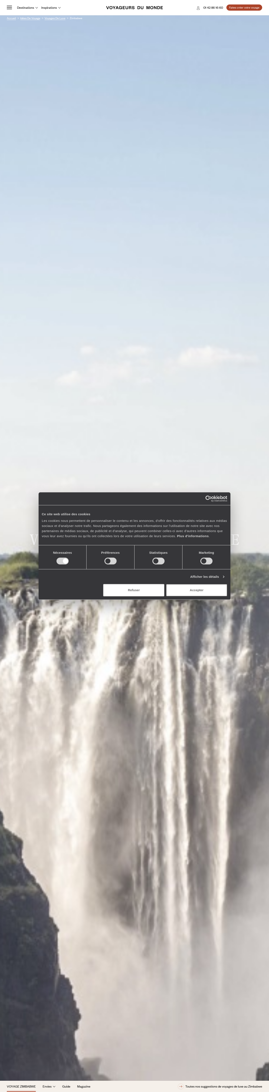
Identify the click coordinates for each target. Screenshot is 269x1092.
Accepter (196, 590)
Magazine (83, 1086)
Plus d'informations (193, 536)
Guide (66, 1086)
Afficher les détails (204, 576)
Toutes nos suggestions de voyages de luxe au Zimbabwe (220, 1086)
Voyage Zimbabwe (21, 1086)
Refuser (134, 590)
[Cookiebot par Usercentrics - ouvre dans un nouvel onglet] (208, 498)
